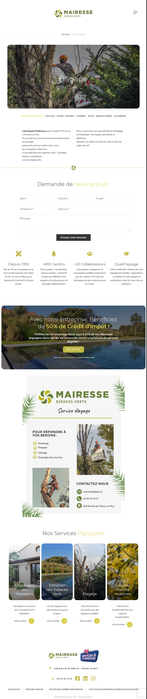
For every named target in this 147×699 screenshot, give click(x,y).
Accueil (66, 34)
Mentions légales (34, 689)
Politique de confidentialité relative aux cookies (114, 689)
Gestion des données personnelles (66, 689)
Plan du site (14, 689)
